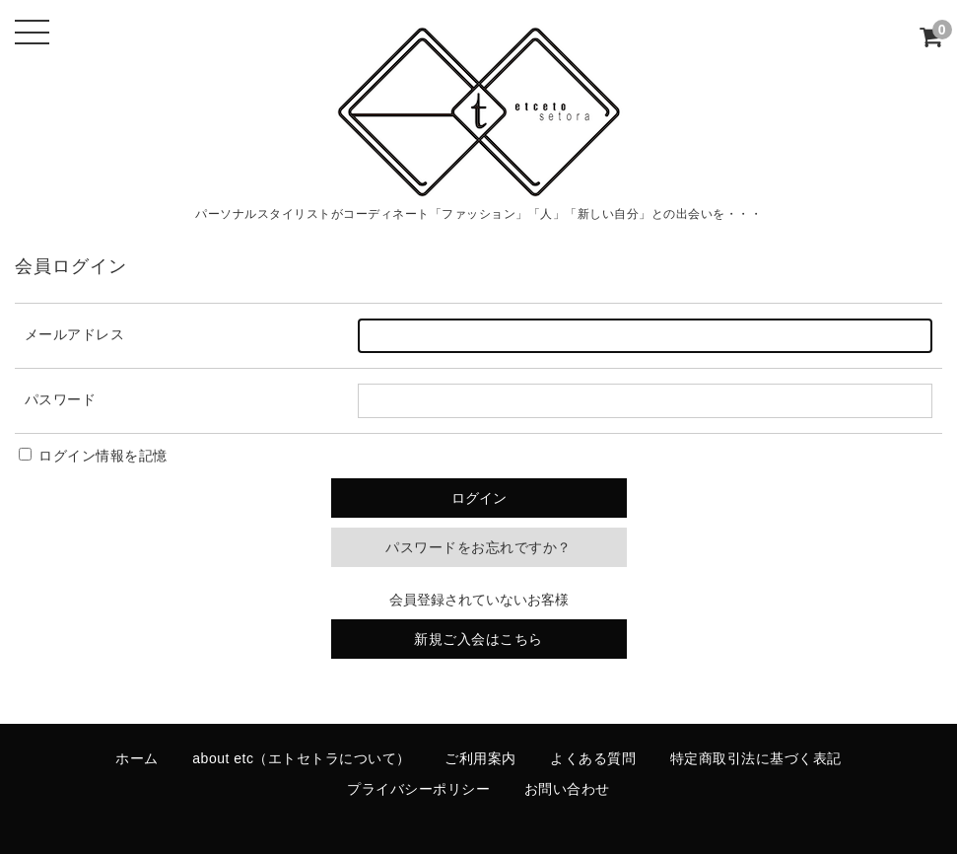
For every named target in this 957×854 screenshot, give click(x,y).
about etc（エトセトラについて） (301, 758)
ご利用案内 (480, 758)
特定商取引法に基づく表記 (756, 758)
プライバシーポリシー (418, 789)
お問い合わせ (567, 789)
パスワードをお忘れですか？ (478, 547)
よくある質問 (593, 758)
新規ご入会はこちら (478, 639)
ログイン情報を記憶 (93, 455)
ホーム (137, 758)
